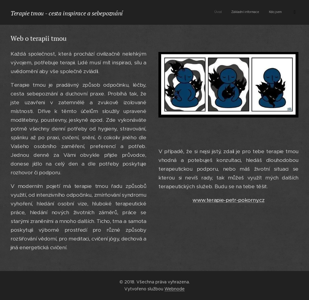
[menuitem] (252, 12)
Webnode (174, 289)
